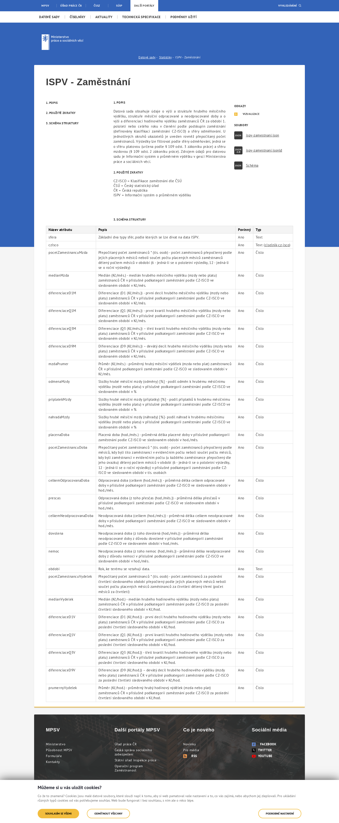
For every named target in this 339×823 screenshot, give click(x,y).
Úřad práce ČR (126, 744)
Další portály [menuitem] (144, 5)
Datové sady (147, 57)
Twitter (262, 750)
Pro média (191, 750)
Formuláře (54, 756)
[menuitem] (49, 17)
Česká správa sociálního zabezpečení (133, 752)
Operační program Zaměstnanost (129, 768)
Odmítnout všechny (108, 813)
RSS (190, 756)
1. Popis (52, 103)
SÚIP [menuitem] (119, 5)
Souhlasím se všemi (58, 813)
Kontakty (53, 762)
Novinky (189, 744)
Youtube (262, 756)
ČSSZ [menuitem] (97, 5)
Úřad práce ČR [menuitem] (71, 5)
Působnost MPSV (59, 750)
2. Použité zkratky (61, 113)
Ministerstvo (55, 744)
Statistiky (165, 57)
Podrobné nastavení (280, 813)
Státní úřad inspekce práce (136, 760)
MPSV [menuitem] (45, 5)
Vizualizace (251, 114)
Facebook (264, 744)
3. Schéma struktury (62, 123)
